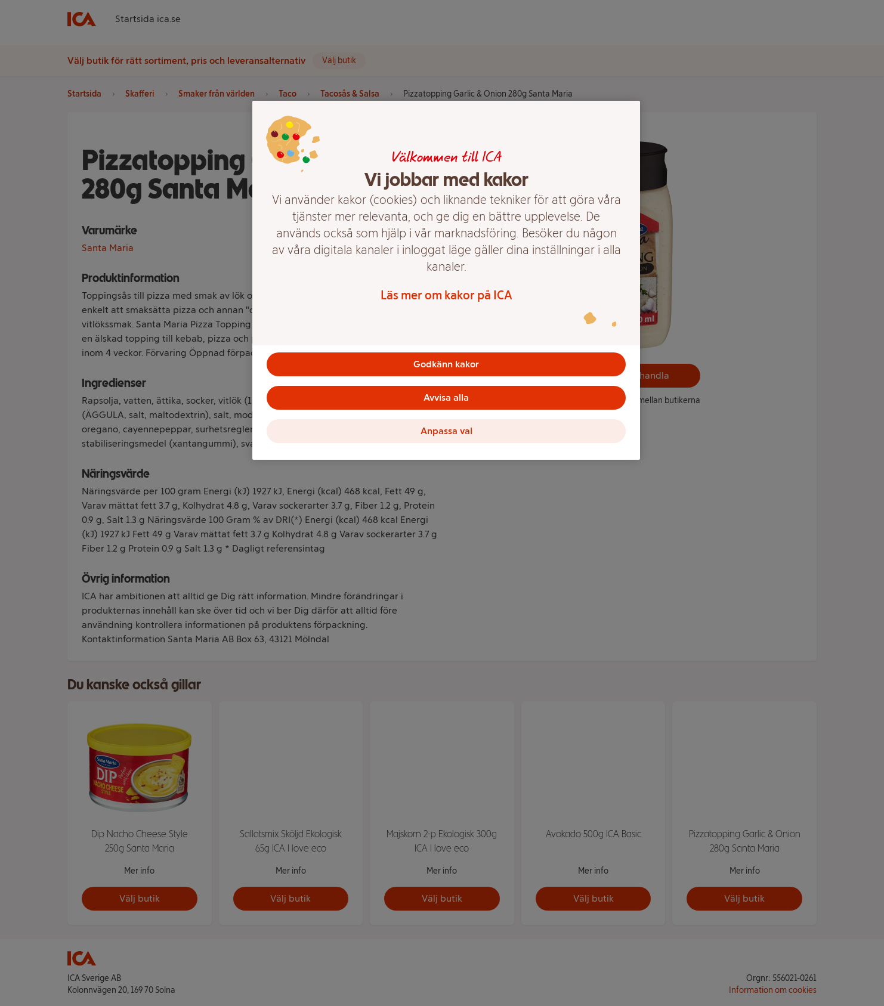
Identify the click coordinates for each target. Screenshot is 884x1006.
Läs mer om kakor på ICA (446, 295)
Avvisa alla (446, 397)
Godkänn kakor (446, 364)
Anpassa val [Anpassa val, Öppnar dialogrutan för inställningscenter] (446, 431)
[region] (446, 280)
